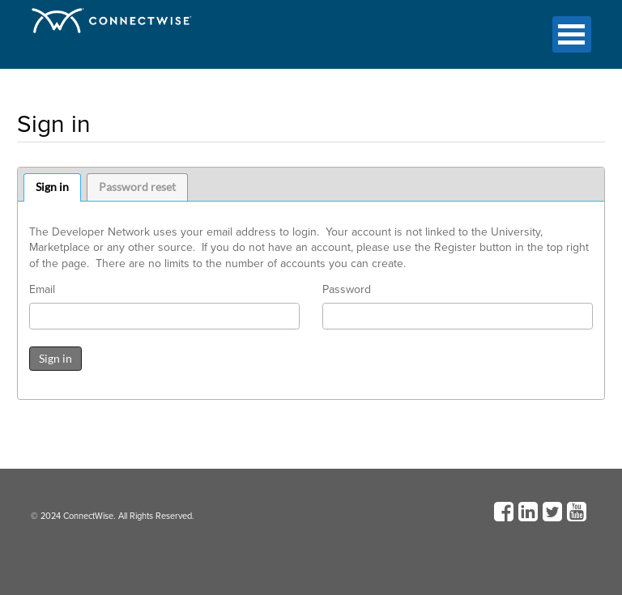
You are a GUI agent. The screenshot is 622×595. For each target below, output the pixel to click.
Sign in (52, 186)
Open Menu (571, 34)
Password (346, 289)
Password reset (137, 186)
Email (42, 289)
